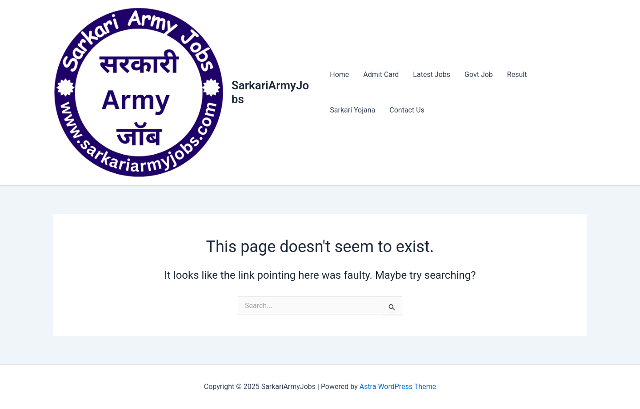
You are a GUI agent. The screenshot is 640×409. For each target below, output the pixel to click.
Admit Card (381, 74)
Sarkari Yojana (352, 110)
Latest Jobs (431, 74)
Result (517, 74)
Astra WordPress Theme (398, 386)
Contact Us (406, 110)
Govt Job (478, 74)
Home (339, 74)
